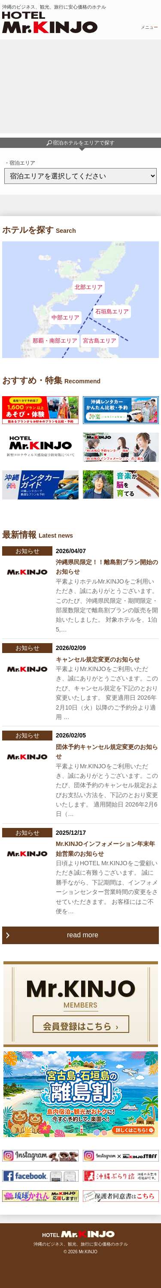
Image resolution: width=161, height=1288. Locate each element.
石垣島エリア (112, 311)
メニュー (149, 27)
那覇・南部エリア (55, 340)
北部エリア (89, 287)
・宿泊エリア (19, 163)
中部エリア (65, 317)
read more (82, 935)
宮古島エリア (99, 340)
